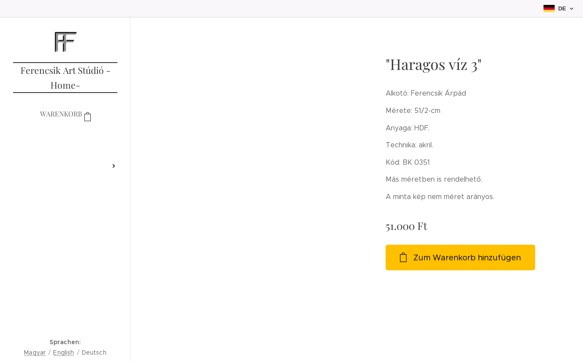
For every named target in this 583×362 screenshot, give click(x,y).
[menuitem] (65, 140)
